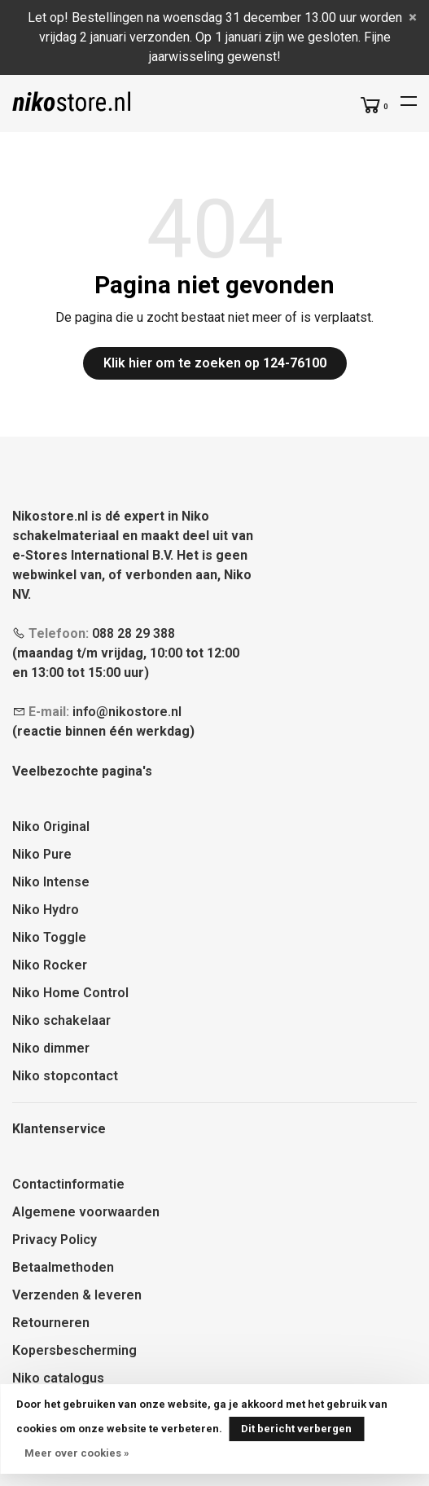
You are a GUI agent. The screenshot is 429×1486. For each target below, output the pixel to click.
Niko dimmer (51, 1048)
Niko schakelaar (61, 1020)
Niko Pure (42, 854)
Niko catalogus (58, 1378)
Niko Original (51, 826)
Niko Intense (51, 882)
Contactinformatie (68, 1184)
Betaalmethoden (63, 1267)
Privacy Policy (54, 1239)
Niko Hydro (45, 909)
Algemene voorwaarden (86, 1212)
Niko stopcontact (65, 1076)
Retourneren (51, 1322)
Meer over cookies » (76, 1453)
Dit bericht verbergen (296, 1428)
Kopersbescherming (74, 1350)
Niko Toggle (49, 937)
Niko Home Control (70, 992)
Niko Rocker (49, 965)
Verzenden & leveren (77, 1295)
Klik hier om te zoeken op (214, 363)
